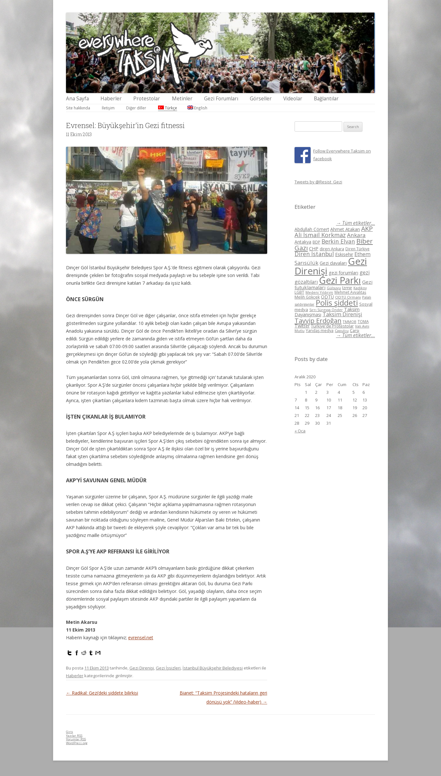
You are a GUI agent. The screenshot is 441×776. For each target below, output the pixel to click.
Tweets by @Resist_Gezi (318, 182)
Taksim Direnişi (342, 314)
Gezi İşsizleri (168, 668)
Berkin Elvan (338, 241)
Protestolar (146, 98)
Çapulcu (342, 330)
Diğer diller (136, 107)
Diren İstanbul (314, 254)
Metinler (182, 98)
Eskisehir (344, 254)
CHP (313, 248)
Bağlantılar (326, 98)
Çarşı (354, 330)
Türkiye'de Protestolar (332, 326)
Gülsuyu (334, 287)
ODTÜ (327, 297)
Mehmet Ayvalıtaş (350, 292)
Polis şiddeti (337, 303)
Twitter (302, 326)
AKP (367, 228)
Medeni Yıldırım (319, 292)
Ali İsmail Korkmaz (320, 235)
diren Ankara (332, 249)
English (197, 107)
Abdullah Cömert (312, 229)
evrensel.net (140, 637)
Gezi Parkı (340, 280)
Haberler (111, 98)
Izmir (347, 288)
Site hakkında (78, 107)
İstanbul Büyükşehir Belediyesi (213, 668)
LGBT (299, 292)
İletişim (108, 107)
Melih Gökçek (307, 297)
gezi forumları (343, 273)
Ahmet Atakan (345, 229)
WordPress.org (77, 743)
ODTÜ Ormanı (348, 297)
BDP (316, 242)
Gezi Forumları (221, 98)
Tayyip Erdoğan (318, 320)
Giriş (69, 732)
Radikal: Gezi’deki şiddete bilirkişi (102, 693)
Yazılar (74, 736)
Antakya (303, 242)
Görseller (261, 98)
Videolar (292, 98)
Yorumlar (76, 739)
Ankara (356, 235)
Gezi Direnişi (141, 668)
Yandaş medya (319, 330)
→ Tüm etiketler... (355, 223)
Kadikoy (360, 287)
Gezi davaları (333, 263)
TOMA (363, 321)
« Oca (300, 431)
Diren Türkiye (357, 248)
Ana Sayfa (77, 98)
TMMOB (349, 321)
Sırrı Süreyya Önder (326, 310)
